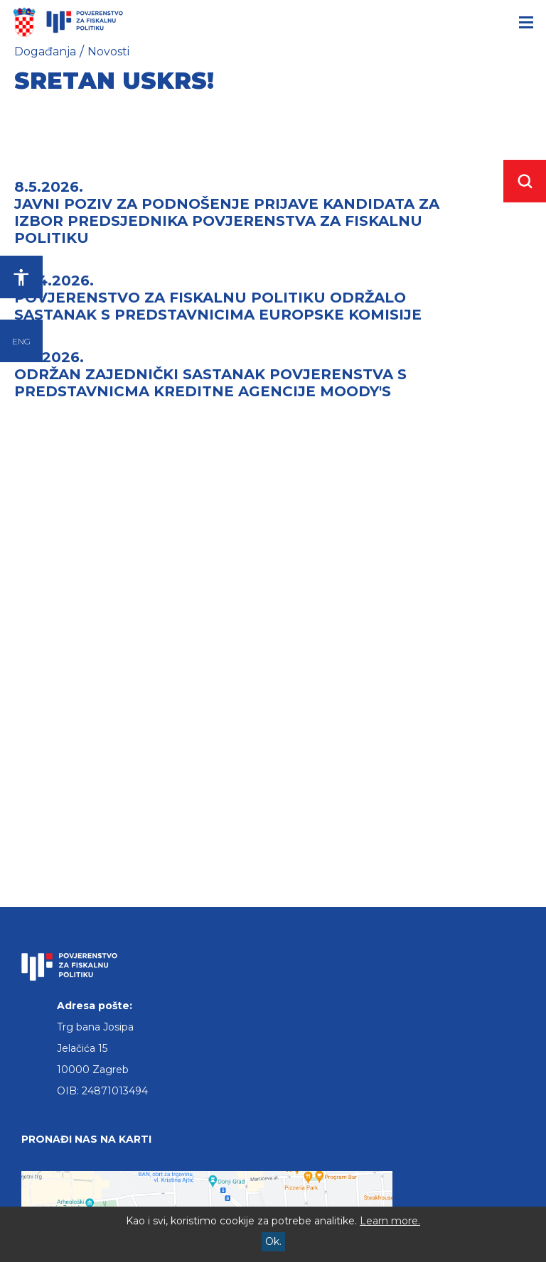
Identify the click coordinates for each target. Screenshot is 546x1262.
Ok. (273, 1241)
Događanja (45, 51)
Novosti (108, 51)
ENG (21, 341)
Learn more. (390, 1220)
